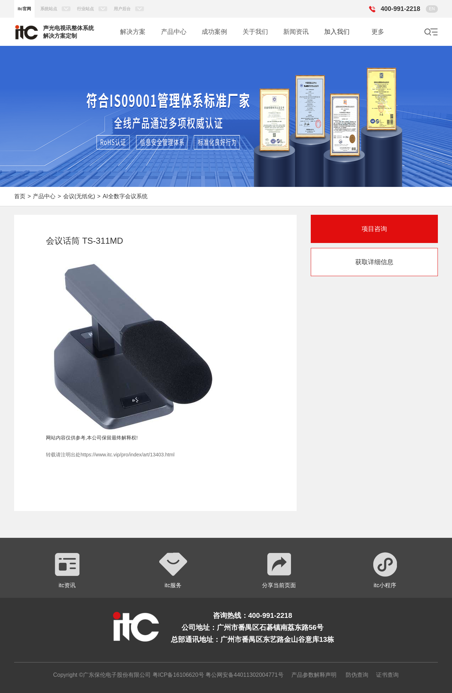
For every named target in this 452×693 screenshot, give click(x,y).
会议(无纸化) (79, 196)
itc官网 (24, 8)
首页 (19, 196)
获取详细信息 (374, 262)
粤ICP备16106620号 (177, 675)
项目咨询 (374, 228)
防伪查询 (357, 675)
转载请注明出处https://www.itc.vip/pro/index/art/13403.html (110, 454)
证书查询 (387, 675)
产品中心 (44, 196)
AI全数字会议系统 (125, 196)
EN (432, 8)
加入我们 (337, 31)
